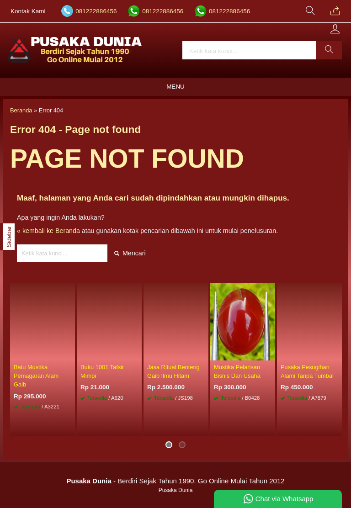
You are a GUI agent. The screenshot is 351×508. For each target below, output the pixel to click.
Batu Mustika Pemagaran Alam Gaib (36, 376)
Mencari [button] (130, 253)
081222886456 (96, 11)
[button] (329, 50)
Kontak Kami (28, 11)
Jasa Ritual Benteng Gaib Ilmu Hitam (173, 371)
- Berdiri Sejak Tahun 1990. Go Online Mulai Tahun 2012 (175, 481)
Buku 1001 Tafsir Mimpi (102, 371)
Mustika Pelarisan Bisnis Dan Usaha (237, 371)
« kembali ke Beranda (48, 230)
